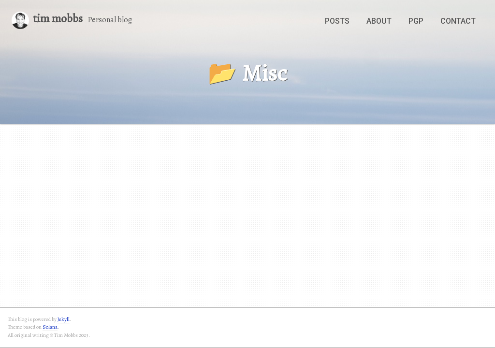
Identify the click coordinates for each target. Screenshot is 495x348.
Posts (337, 21)
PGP (415, 21)
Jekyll (64, 319)
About (379, 21)
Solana (50, 327)
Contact (458, 21)
